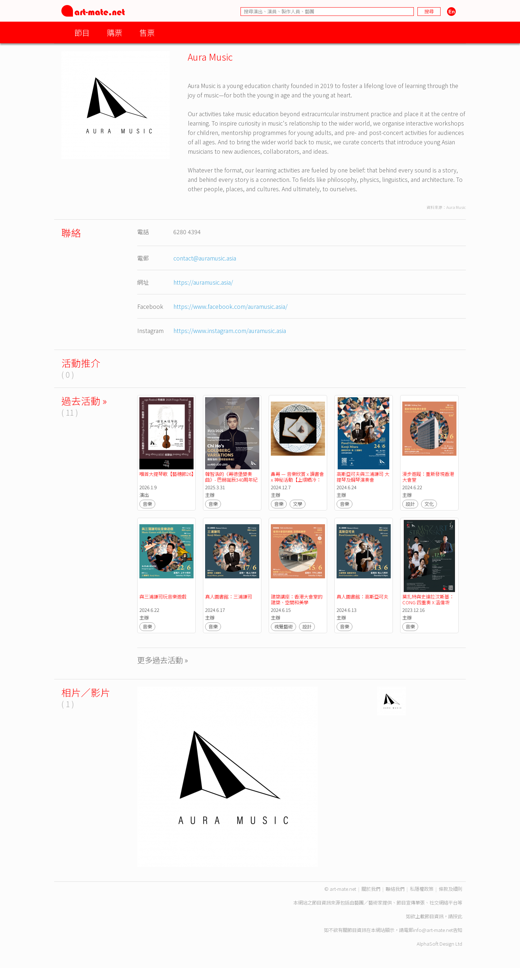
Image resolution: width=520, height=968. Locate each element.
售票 (147, 32)
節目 (82, 32)
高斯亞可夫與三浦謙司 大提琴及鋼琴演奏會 (363, 476)
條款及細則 (450, 888)
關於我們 (370, 888)
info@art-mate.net (433, 930)
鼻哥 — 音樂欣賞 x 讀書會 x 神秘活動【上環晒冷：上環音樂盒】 (298, 479)
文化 (429, 503)
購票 (114, 32)
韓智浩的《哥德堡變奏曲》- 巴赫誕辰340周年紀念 (231, 479)
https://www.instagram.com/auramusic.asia (229, 330)
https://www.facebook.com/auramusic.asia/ (230, 306)
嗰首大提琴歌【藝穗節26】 (167, 473)
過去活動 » (84, 401)
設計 (410, 503)
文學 (297, 503)
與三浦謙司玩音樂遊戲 (162, 596)
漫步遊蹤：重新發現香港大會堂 (428, 476)
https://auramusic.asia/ (203, 282)
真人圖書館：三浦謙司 (228, 596)
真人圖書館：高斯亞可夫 (362, 596)
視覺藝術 (283, 626)
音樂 (147, 503)
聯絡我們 (395, 888)
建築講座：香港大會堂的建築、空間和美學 (296, 599)
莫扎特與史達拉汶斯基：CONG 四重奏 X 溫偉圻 (428, 599)
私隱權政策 (421, 888)
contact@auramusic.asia (204, 258)
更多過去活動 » (162, 659)
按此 (457, 916)
